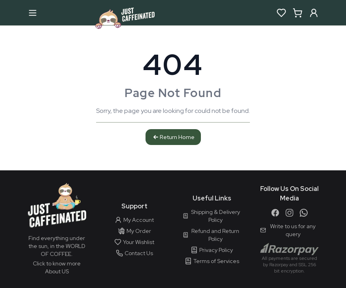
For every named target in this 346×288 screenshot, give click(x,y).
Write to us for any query (288, 230)
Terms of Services (212, 261)
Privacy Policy (212, 250)
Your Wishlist (134, 242)
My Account (134, 219)
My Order (134, 231)
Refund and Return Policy (211, 234)
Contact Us (134, 253)
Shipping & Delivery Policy (211, 215)
